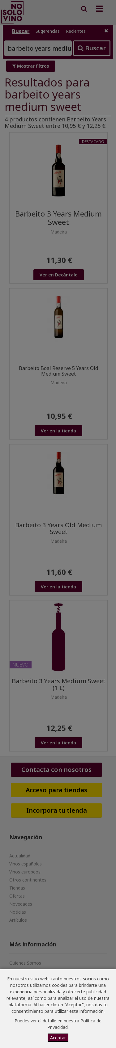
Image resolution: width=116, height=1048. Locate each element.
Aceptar (58, 1038)
